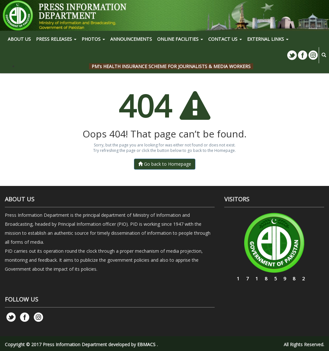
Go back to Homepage (164, 164)
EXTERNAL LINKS (268, 39)
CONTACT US (225, 39)
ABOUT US (19, 39)
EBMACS (146, 344)
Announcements (131, 39)
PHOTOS (93, 39)
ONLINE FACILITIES (180, 39)
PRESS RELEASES (56, 39)
